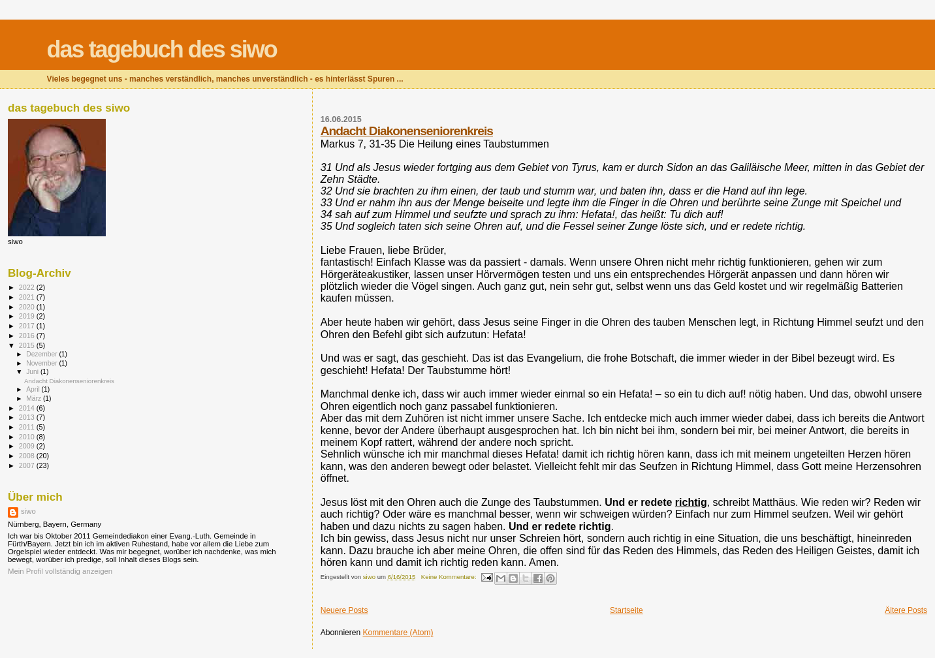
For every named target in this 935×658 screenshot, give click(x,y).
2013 (28, 417)
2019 (28, 316)
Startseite (626, 610)
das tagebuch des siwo (162, 49)
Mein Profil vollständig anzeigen (60, 571)
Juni (33, 371)
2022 (28, 287)
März (34, 398)
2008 (28, 456)
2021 (28, 297)
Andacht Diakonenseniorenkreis (407, 131)
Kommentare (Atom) (397, 632)
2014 (28, 408)
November (42, 363)
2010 (28, 437)
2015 (28, 345)
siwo (28, 511)
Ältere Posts (906, 610)
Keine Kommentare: (449, 576)
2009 (28, 446)
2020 (28, 307)
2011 (28, 427)
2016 (28, 335)
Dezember (42, 354)
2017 (28, 326)
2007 (28, 465)
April (33, 389)
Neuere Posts (344, 610)
